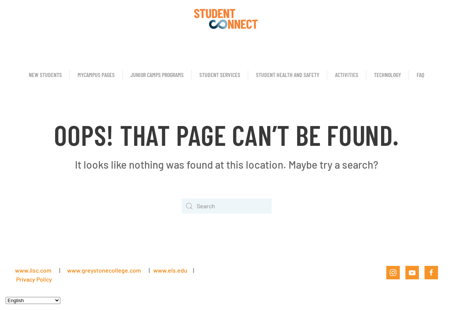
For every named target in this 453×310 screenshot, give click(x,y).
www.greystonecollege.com (104, 270)
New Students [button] (45, 74)
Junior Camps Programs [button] (157, 74)
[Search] (227, 206)
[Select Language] (33, 300)
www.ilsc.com (33, 270)
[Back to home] (226, 18)
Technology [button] (387, 74)
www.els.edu (169, 270)
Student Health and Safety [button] (287, 74)
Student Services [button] (219, 74)
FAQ (420, 74)
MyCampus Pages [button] (96, 74)
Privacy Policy (34, 279)
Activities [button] (346, 74)
